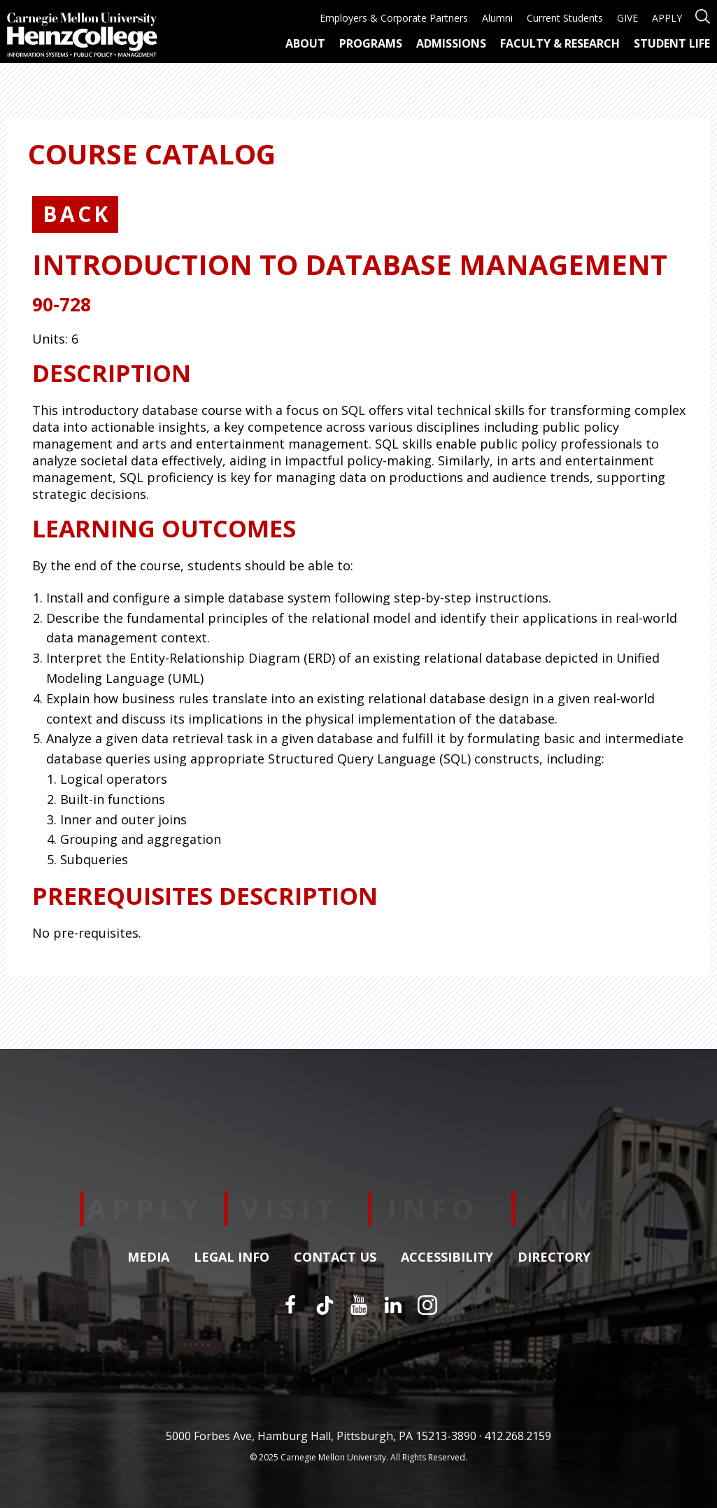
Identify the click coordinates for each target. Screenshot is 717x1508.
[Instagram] (427, 1305)
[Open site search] (702, 15)
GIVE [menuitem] (627, 17)
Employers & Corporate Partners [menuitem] (394, 17)
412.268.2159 (517, 1436)
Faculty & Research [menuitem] (560, 43)
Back (77, 213)
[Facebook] (290, 1305)
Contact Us (335, 1257)
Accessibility (447, 1257)
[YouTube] (359, 1305)
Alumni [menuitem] (497, 17)
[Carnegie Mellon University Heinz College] (82, 36)
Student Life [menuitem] (672, 43)
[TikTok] (324, 1305)
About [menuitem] (305, 43)
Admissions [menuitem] (451, 43)
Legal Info (231, 1257)
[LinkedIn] (393, 1305)
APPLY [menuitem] (667, 17)
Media (148, 1257)
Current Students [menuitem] (565, 17)
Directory (554, 1257)
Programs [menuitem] (370, 43)
